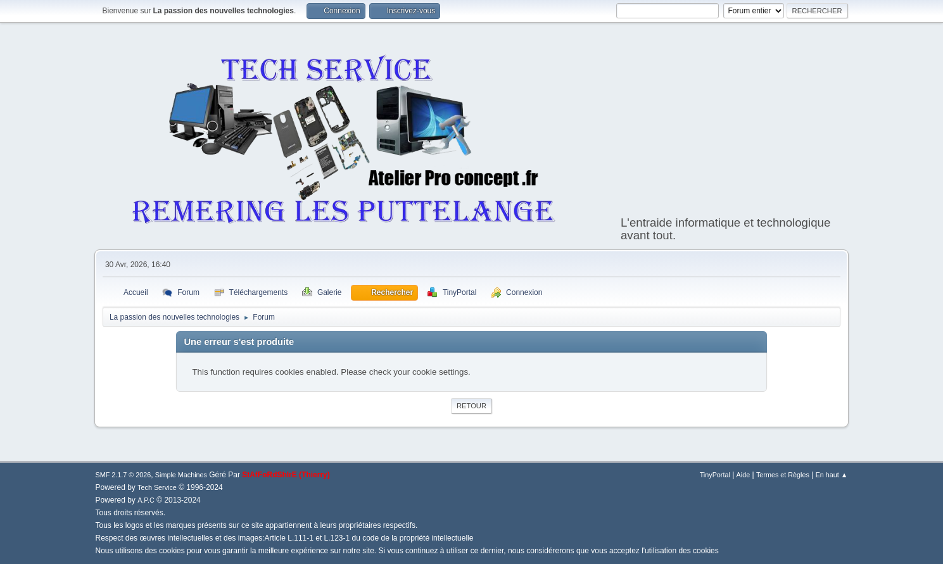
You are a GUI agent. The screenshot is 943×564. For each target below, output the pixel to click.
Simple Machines (181, 475)
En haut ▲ (832, 475)
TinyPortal (715, 475)
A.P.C (146, 500)
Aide (743, 475)
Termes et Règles (782, 475)
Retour (471, 406)
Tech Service (157, 487)
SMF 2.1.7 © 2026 (123, 475)
